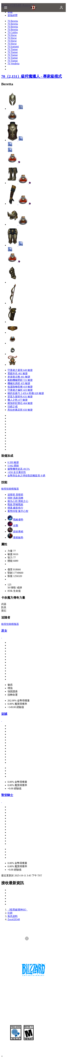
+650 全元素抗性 (17, 472)
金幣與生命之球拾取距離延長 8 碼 (26, 475)
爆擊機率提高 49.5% (19, 469)
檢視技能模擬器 (10, 488)
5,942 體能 (13, 465)
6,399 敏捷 (13, 462)
